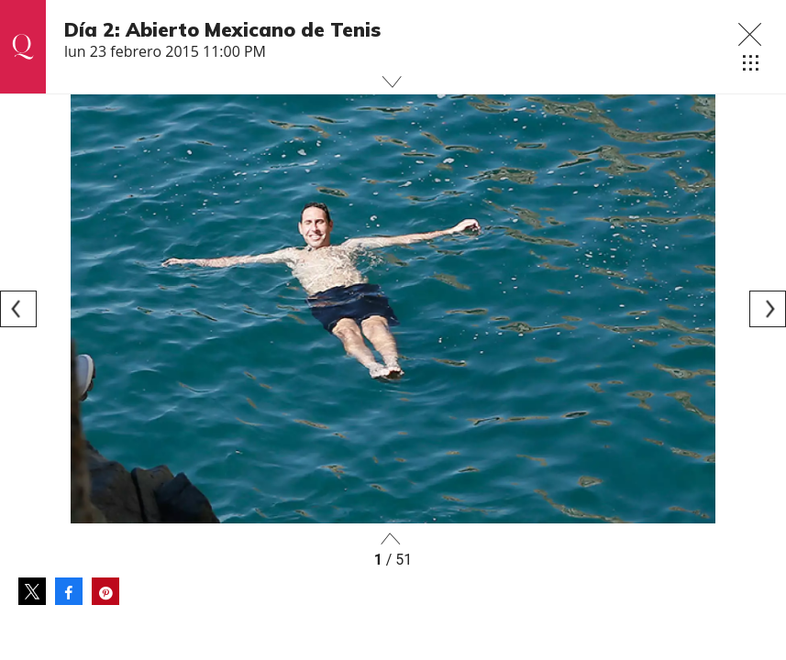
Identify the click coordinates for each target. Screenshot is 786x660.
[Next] (767, 309)
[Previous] (18, 309)
